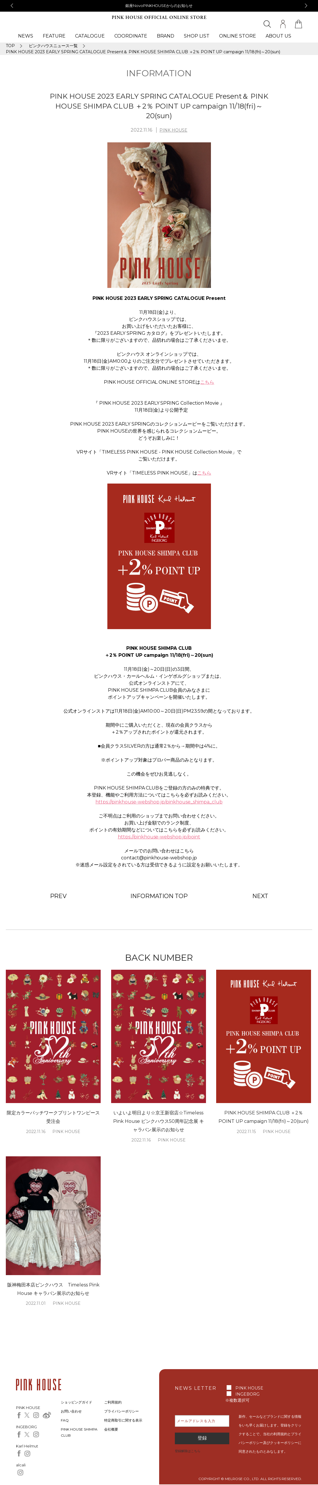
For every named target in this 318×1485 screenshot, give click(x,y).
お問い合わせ (71, 1411)
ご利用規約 (113, 1402)
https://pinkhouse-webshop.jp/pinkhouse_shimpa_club (159, 802)
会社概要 (111, 1429)
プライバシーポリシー (121, 1411)
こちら (207, 382)
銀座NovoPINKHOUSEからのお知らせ (159, 5)
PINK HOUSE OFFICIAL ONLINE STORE (159, 18)
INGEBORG (247, 1394)
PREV (58, 896)
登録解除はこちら (187, 1451)
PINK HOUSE (173, 130)
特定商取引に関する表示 (123, 1420)
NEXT (260, 896)
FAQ (65, 1420)
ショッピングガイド (76, 1402)
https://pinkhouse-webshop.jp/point (159, 837)
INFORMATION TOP (159, 896)
